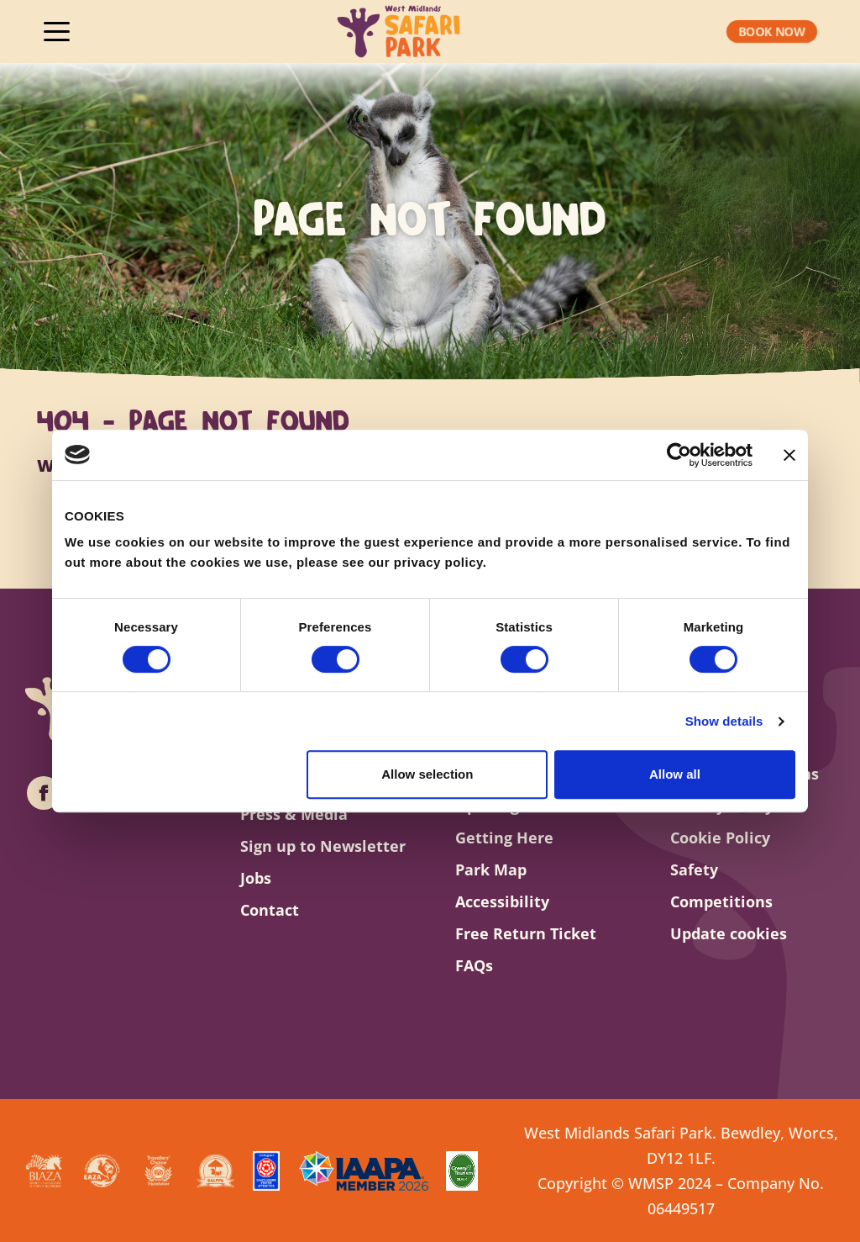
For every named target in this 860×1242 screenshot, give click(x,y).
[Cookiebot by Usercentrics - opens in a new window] (679, 455)
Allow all (674, 774)
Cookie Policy (720, 837)
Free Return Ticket (525, 933)
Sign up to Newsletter (322, 846)
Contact (269, 910)
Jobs (255, 878)
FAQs (474, 965)
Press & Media (294, 814)
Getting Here (504, 837)
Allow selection (427, 774)
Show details (724, 721)
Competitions (721, 901)
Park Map (491, 869)
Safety (694, 869)
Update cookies (728, 933)
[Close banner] (789, 455)
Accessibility (502, 901)
